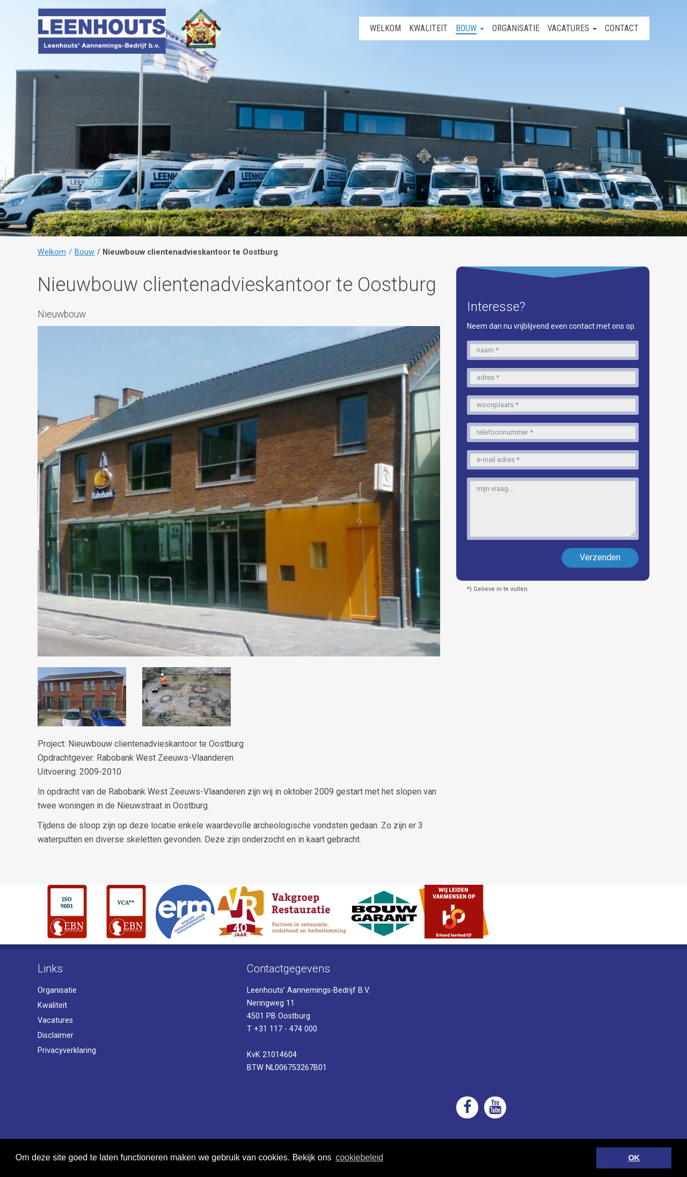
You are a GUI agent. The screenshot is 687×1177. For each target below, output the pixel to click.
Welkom (52, 252)
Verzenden (600, 557)
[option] (82, 696)
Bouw (84, 252)
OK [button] (634, 1157)
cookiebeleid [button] (359, 1157)
